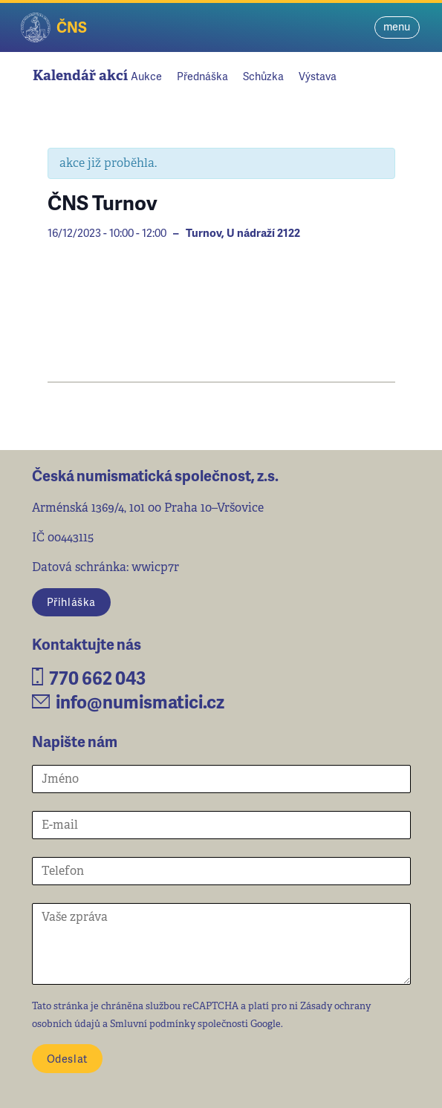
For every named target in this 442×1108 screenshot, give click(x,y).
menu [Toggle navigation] (396, 26)
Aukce (146, 75)
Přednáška (202, 75)
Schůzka (263, 75)
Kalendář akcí (80, 75)
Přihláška (71, 601)
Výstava (318, 75)
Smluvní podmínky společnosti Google (195, 1023)
